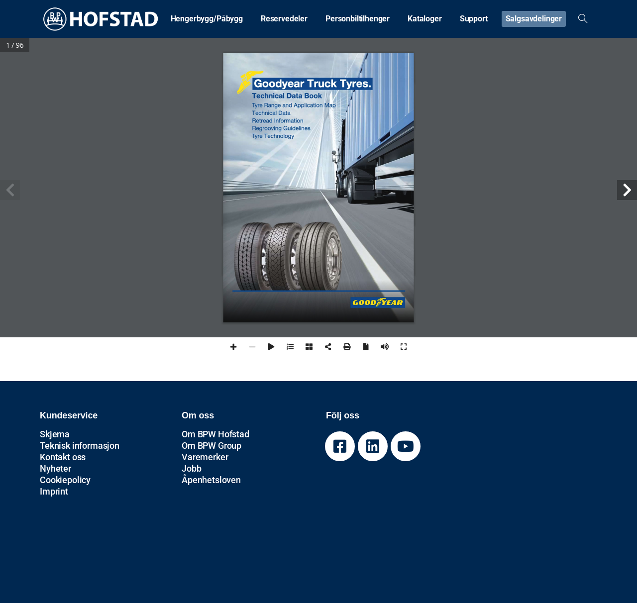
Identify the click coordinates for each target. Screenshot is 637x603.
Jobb (191, 468)
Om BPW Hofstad (215, 434)
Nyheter (55, 468)
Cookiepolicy (65, 480)
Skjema (55, 434)
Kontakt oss (63, 457)
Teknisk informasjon (79, 445)
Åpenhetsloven (211, 480)
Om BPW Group (211, 445)
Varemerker (205, 457)
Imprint (54, 491)
